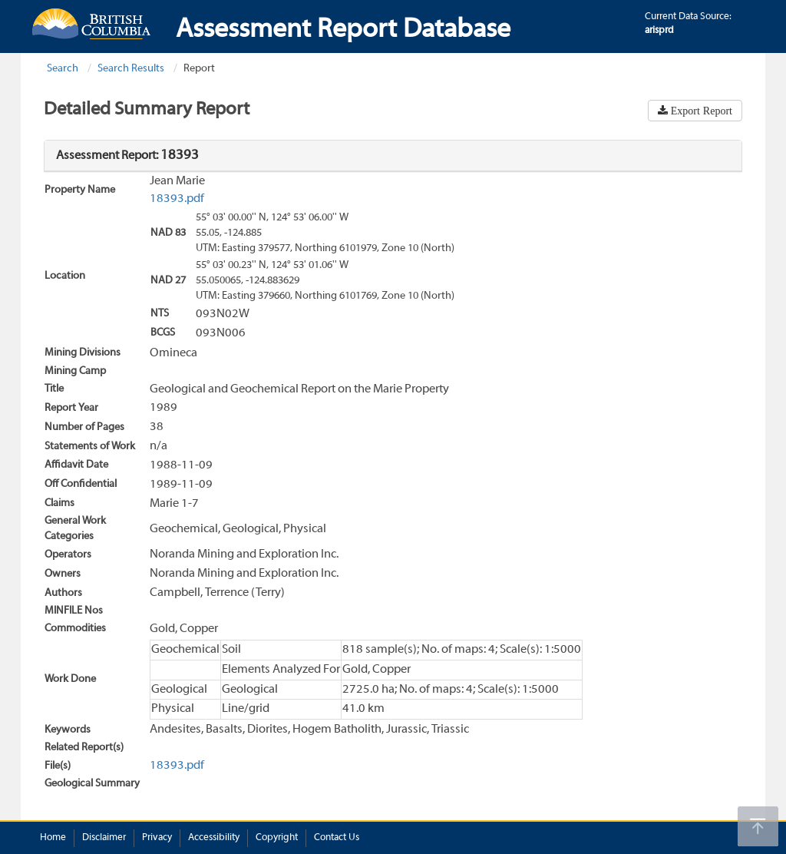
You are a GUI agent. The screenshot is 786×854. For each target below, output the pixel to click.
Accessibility (213, 837)
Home (53, 837)
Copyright (277, 837)
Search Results (130, 68)
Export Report (700, 110)
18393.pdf (177, 199)
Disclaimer (104, 837)
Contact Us (336, 837)
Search (62, 68)
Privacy (157, 837)
